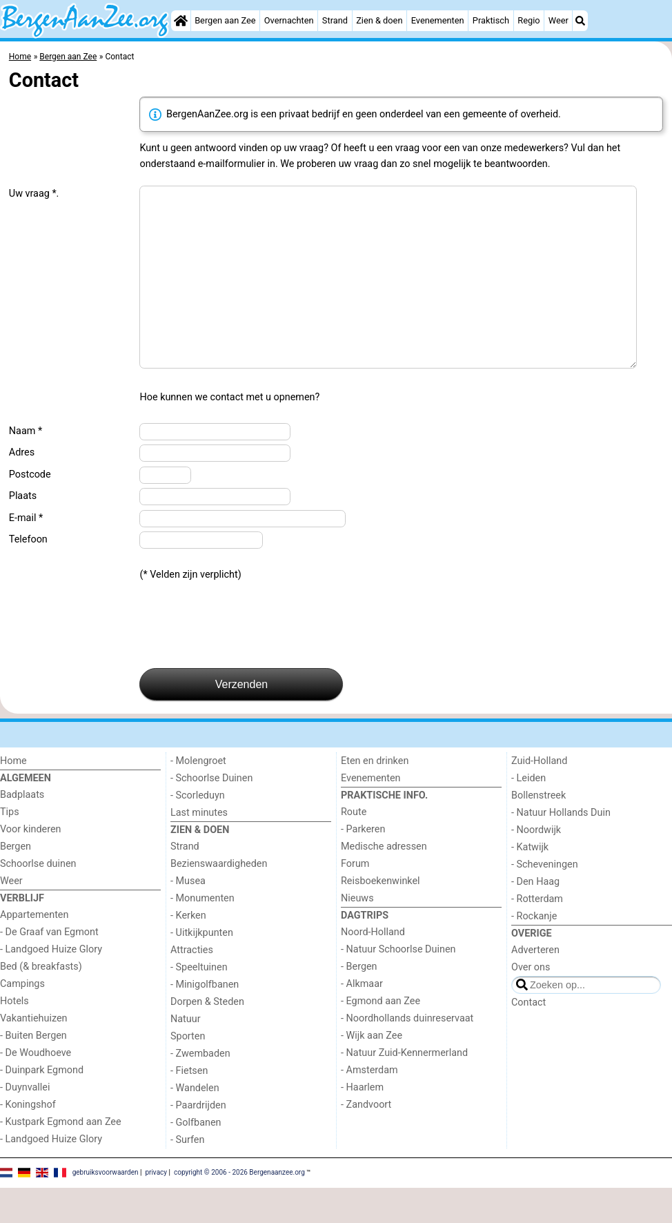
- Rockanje (534, 951)
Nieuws (357, 933)
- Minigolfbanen (204, 1020)
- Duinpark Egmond (41, 1105)
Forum (355, 899)
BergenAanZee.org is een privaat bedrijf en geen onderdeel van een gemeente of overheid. (355, 114)
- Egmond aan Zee (380, 1036)
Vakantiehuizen (34, 1053)
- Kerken (188, 951)
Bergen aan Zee (225, 20)
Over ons (530, 1002)
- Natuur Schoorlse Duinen (398, 984)
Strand (335, 20)
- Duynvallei (25, 1122)
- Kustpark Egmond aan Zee (60, 1157)
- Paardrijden (198, 1140)
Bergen (15, 882)
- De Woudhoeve (35, 1088)
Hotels (14, 1036)
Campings (22, 1019)
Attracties (191, 985)
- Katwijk (530, 882)
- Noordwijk (536, 865)
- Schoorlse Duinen (211, 813)
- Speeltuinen (199, 1002)
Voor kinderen (30, 864)
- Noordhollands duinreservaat (407, 1053)
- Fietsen (189, 1106)
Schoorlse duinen (38, 899)
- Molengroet (198, 796)
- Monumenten (202, 933)
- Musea (188, 916)
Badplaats (22, 830)
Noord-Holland (373, 967)
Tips (9, 847)
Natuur (185, 1054)
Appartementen (34, 950)
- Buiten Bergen (33, 1071)
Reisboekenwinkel (380, 916)
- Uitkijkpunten (201, 968)
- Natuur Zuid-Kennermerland (404, 1088)
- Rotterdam (537, 934)
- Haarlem (362, 1122)
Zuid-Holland (539, 796)
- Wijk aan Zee (371, 1071)
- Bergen (359, 1002)
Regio (528, 20)
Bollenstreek (538, 830)
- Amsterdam (369, 1105)
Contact (528, 1038)
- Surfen (187, 1175)
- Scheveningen (544, 900)
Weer (559, 20)
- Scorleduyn (197, 830)
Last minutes (199, 848)
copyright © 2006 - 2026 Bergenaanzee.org (239, 1207)
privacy (156, 1207)
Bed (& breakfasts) (41, 1002)
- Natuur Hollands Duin (561, 848)
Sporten (187, 1071)
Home (13, 796)
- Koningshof (28, 1140)
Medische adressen (384, 882)
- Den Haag (535, 917)
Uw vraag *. (34, 193)
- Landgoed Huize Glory (51, 984)
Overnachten (289, 20)
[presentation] (244, 660)
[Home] (180, 20)
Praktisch (491, 20)
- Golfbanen (195, 1158)
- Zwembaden (200, 1089)
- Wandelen (194, 1123)
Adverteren (535, 985)
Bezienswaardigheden (218, 899)
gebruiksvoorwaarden (105, 1207)
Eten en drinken (374, 796)
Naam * (25, 466)
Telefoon (28, 574)
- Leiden (528, 813)
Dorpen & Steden (207, 1037)
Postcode (30, 510)
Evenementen (437, 20)
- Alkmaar (362, 1019)
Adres (21, 487)
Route (353, 847)
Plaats (23, 531)
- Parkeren (363, 864)
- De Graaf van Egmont (49, 967)
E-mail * (26, 553)
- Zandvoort (366, 1140)
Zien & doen (379, 20)
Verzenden (241, 719)
